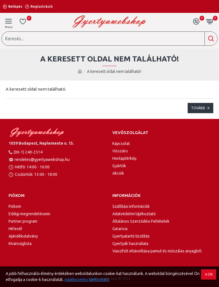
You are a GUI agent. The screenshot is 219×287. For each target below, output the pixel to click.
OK (210, 274)
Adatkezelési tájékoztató (86, 279)
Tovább (198, 108)
